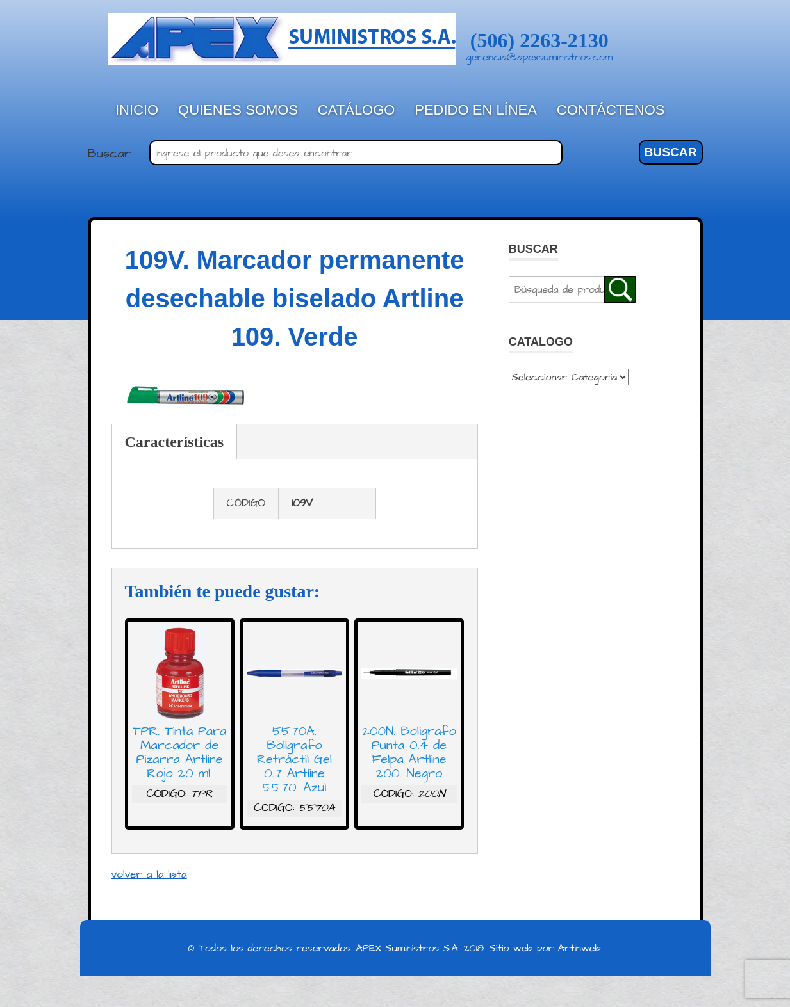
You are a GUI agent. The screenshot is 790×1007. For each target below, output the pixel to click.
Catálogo (356, 110)
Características (174, 441)
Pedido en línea (476, 110)
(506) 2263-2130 (539, 40)
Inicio (136, 110)
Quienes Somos (238, 110)
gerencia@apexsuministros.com (539, 57)
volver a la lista (149, 874)
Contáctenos (611, 110)
